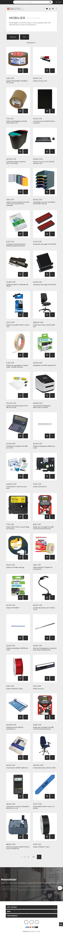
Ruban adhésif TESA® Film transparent (42, 568)
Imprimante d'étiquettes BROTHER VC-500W (42, 406)
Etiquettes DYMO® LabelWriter (44, 365)
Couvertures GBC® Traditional (17, 768)
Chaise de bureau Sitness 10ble (44, 768)
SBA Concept (35, 931)
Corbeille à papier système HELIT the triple (15, 162)
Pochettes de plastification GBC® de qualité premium (16, 245)
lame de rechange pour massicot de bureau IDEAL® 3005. (45, 649)
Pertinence (31, 43)
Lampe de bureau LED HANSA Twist (44, 608)
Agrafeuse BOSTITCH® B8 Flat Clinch (17, 285)
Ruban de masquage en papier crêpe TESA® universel (17, 366)
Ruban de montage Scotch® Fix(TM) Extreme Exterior (43, 528)
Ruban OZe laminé (40, 487)
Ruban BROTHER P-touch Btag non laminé (17, 528)
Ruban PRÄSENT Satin (14, 689)
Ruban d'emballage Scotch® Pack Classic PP (16, 122)
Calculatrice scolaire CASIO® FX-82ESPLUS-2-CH (17, 807)
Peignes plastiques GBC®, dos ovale (44, 447)
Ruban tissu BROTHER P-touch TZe (17, 326)
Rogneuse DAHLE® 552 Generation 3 (14, 728)
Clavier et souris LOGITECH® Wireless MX (43, 162)
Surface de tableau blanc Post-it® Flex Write (17, 406)
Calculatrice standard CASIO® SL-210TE (16, 447)
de (60, 2)
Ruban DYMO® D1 (12, 608)
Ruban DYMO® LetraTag (15, 567)
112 (33, 857)
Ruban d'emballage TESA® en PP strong (17, 81)
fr (56, 2)
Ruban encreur (38, 689)
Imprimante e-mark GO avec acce (16, 487)
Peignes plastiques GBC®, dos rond (17, 649)
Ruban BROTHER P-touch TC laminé (43, 807)
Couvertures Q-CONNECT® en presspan (44, 122)
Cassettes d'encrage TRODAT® (44, 244)
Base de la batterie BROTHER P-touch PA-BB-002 (18, 847)
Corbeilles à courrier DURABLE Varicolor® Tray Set (44, 203)
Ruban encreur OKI (40, 81)
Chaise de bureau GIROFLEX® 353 (44, 326)
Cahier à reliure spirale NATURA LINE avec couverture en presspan (17, 203)
